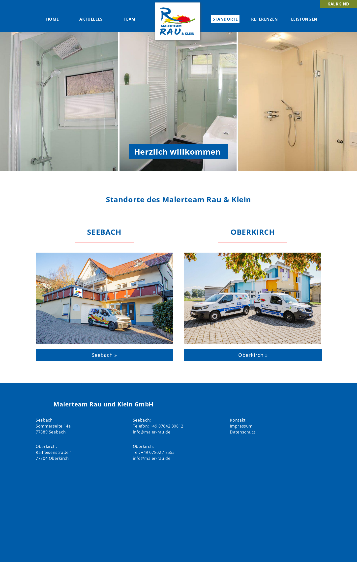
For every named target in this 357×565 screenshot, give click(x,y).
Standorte (225, 19)
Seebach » (104, 355)
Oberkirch (253, 232)
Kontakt (237, 420)
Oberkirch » (253, 355)
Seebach (104, 232)
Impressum (241, 426)
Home (52, 19)
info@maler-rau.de (152, 432)
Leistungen (304, 19)
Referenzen (264, 19)
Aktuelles (91, 19)
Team (129, 19)
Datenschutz (242, 432)
